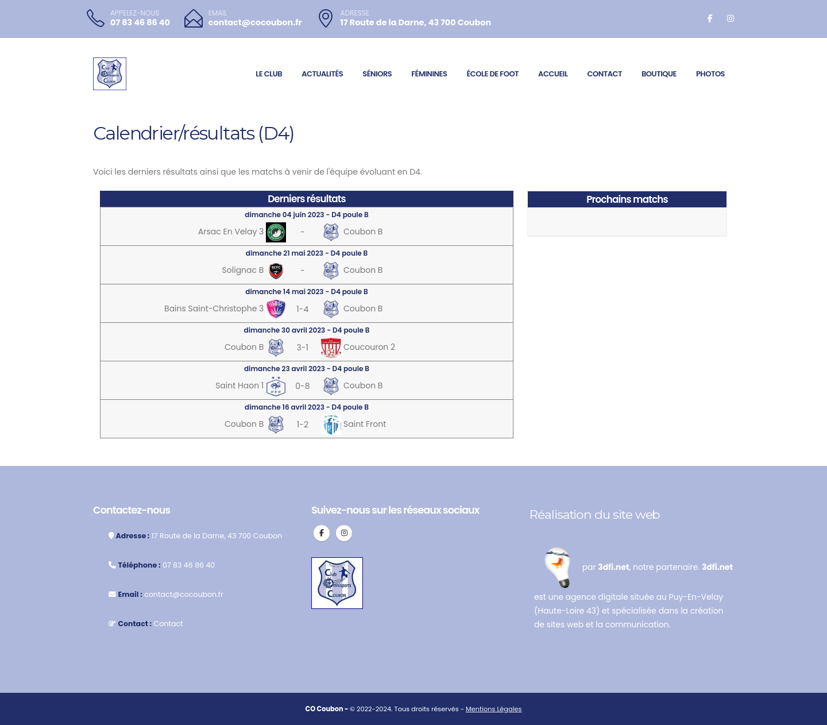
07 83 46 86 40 (140, 22)
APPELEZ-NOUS (135, 13)
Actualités (322, 73)
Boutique (659, 73)
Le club (269, 73)
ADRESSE (355, 13)
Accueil (552, 73)
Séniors (377, 73)
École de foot (492, 73)
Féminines (429, 73)
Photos (710, 73)
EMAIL (217, 13)
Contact (604, 73)
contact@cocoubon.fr (255, 22)
